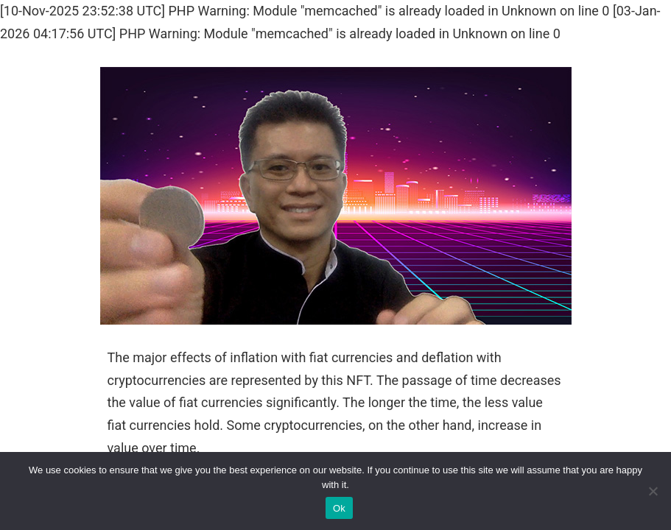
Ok (339, 508)
